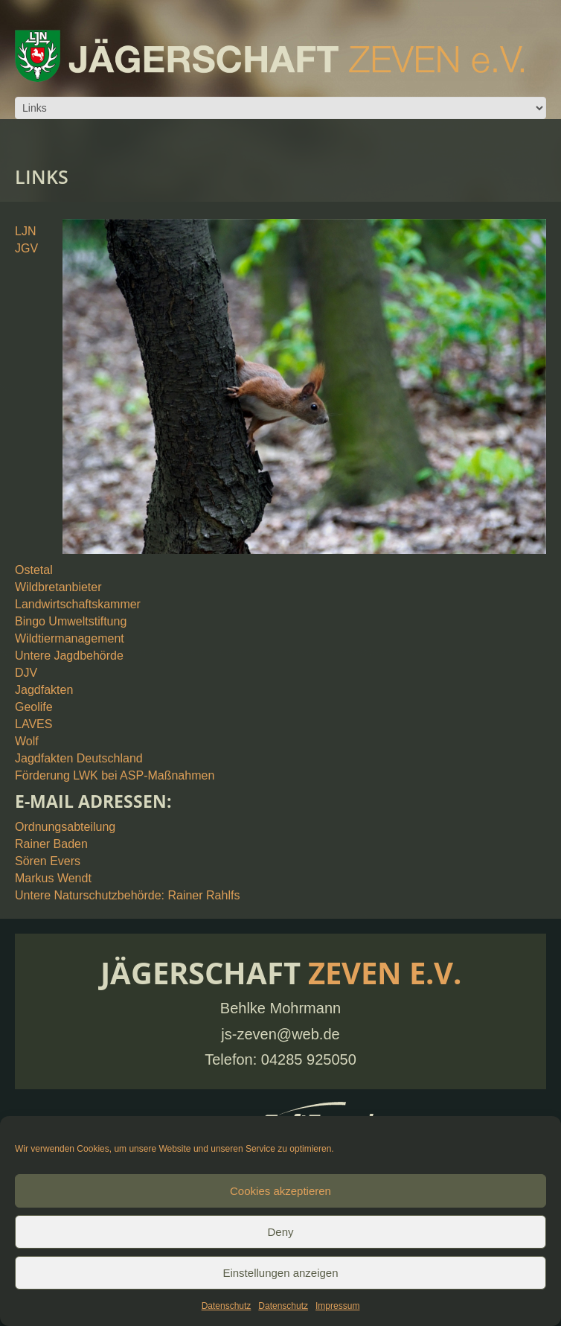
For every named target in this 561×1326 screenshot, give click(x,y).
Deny (280, 1231)
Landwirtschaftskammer (78, 604)
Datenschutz (226, 1306)
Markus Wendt (53, 878)
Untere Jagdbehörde (69, 655)
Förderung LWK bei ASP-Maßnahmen (114, 775)
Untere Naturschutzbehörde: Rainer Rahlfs (127, 895)
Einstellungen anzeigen (280, 1272)
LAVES (33, 724)
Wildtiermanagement (69, 638)
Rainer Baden (51, 844)
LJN (25, 231)
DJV (26, 672)
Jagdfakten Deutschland (79, 758)
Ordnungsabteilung (65, 826)
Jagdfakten (44, 689)
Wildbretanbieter (58, 587)
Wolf (27, 741)
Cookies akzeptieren (280, 1191)
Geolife (34, 707)
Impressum (337, 1306)
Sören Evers (47, 861)
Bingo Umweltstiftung (70, 621)
